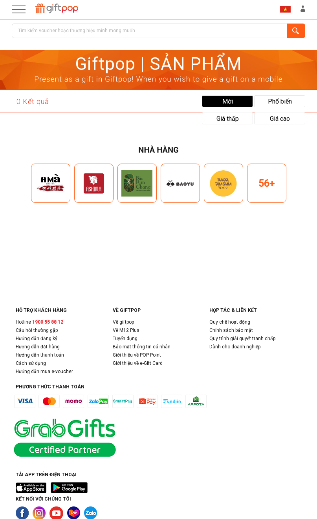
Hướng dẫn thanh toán (40, 355)
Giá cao (280, 118)
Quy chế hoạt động (229, 322)
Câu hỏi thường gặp (37, 330)
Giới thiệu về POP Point (137, 355)
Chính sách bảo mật (231, 330)
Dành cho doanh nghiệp (234, 347)
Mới (227, 101)
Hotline (39, 322)
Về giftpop (123, 322)
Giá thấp (227, 118)
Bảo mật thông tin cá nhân (141, 347)
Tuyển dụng (125, 338)
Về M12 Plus (126, 330)
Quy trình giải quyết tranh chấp (242, 338)
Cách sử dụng (31, 363)
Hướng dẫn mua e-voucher (44, 371)
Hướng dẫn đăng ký (36, 338)
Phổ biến (280, 101)
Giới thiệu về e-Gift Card (138, 363)
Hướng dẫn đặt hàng (38, 347)
